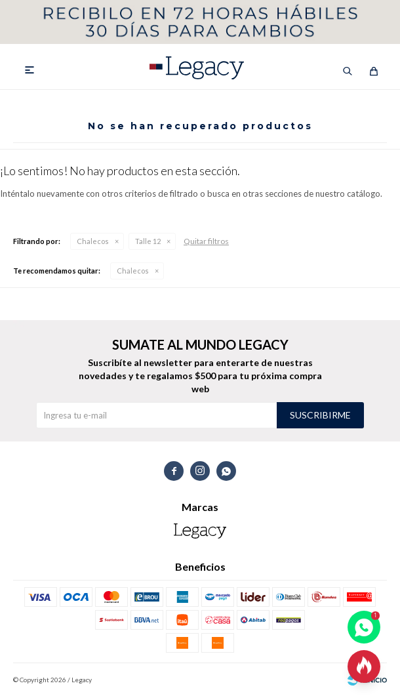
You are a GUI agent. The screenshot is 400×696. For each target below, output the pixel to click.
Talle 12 (148, 241)
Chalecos (93, 241)
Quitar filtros (206, 241)
